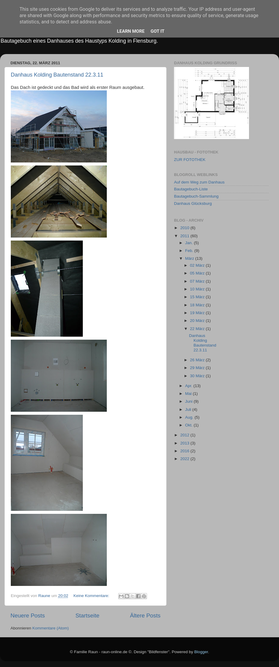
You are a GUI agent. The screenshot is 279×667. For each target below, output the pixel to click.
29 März (198, 367)
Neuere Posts (27, 615)
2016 (185, 451)
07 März (198, 281)
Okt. (189, 425)
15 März (198, 297)
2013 (185, 443)
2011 (185, 236)
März (190, 258)
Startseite (87, 615)
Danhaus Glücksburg (193, 203)
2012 (185, 435)
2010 (185, 228)
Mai (189, 393)
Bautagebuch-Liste (191, 189)
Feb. (189, 250)
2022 (185, 458)
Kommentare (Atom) (50, 628)
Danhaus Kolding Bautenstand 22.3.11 (57, 75)
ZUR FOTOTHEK (190, 159)
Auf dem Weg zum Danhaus (199, 182)
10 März (198, 289)
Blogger (201, 652)
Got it (157, 31)
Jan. (189, 243)
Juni (189, 401)
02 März (198, 265)
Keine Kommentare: (92, 595)
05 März (198, 273)
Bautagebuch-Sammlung (196, 196)
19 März (198, 313)
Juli (188, 409)
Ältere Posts (145, 615)
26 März (198, 360)
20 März (198, 320)
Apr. (189, 386)
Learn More (131, 31)
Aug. (190, 417)
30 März (198, 376)
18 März (198, 305)
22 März (198, 328)
